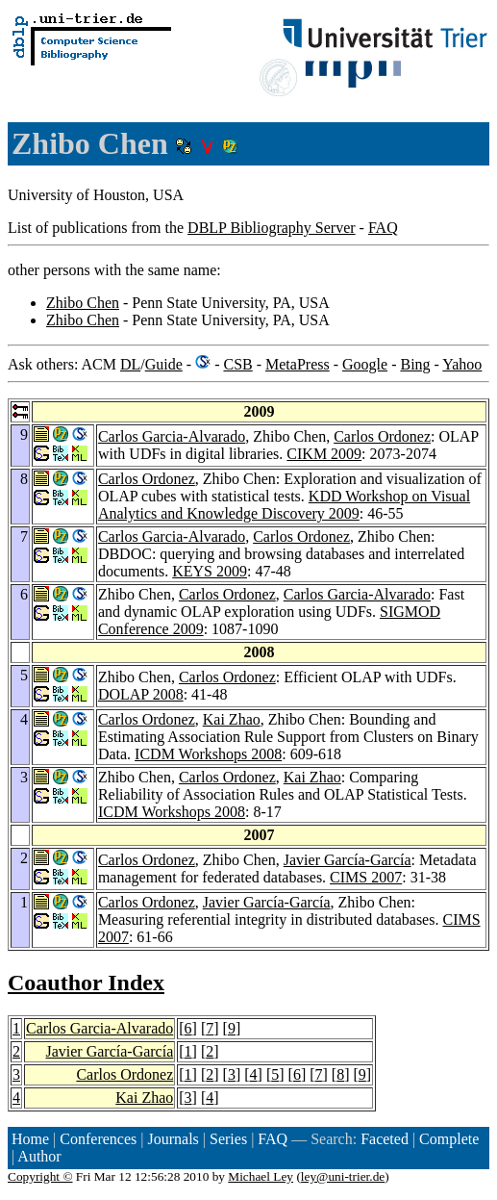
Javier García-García (347, 860)
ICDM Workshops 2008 (208, 754)
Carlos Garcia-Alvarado (171, 436)
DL (130, 364)
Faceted (384, 1139)
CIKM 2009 (323, 454)
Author (39, 1156)
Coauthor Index (86, 982)
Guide (164, 364)
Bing (415, 364)
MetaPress (297, 364)
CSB (237, 364)
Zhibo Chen (82, 302)
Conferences (98, 1139)
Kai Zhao (232, 719)
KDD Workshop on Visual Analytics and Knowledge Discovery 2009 (284, 505)
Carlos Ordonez (382, 436)
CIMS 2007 (366, 877)
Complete (449, 1139)
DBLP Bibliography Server (271, 227)
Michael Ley (260, 1176)
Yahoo (462, 364)
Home (30, 1139)
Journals (172, 1139)
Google (364, 364)
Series (228, 1139)
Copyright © (40, 1176)
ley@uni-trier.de (343, 1176)
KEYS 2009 (209, 571)
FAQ (383, 227)
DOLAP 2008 (141, 694)
